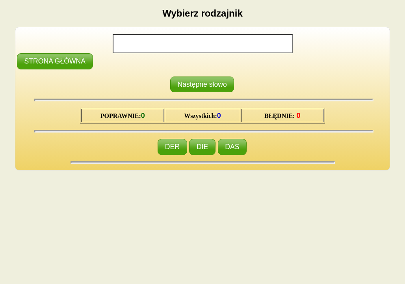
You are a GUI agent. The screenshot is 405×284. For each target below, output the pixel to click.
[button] (55, 61)
